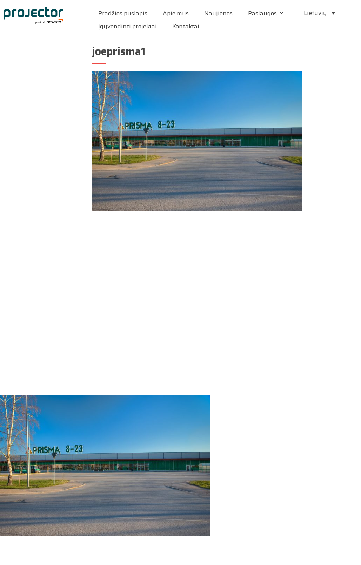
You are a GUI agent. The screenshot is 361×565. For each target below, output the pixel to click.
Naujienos (218, 13)
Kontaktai (185, 26)
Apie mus (176, 13)
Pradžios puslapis (122, 13)
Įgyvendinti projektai (127, 26)
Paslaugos (262, 13)
